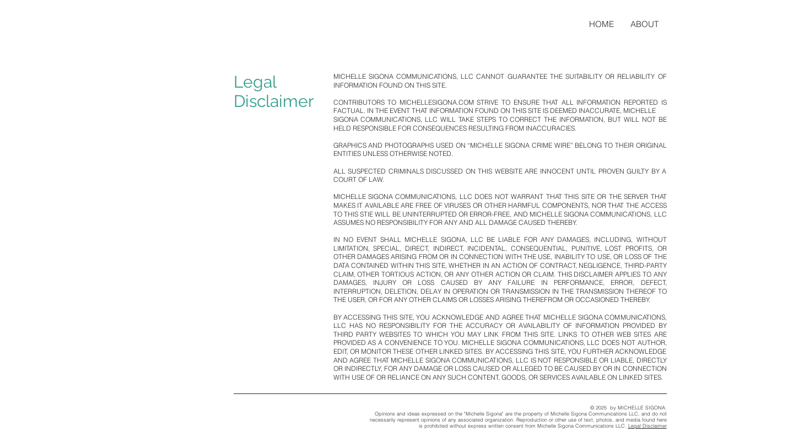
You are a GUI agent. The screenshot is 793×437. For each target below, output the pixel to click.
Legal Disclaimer (647, 426)
